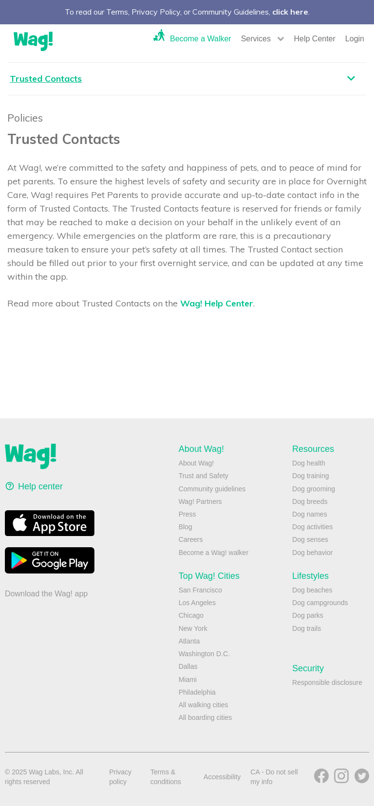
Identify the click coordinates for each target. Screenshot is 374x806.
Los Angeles (197, 603)
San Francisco (200, 590)
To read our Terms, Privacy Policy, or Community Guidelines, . (187, 12)
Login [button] (354, 39)
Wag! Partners (200, 501)
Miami (188, 679)
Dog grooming (313, 489)
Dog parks (307, 615)
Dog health (308, 463)
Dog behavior (312, 552)
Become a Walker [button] (200, 39)
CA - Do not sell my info (274, 777)
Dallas (188, 666)
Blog (185, 527)
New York (193, 628)
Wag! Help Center (216, 303)
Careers (191, 539)
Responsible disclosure (327, 682)
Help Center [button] (314, 39)
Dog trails (306, 628)
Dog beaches (312, 590)
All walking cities (203, 705)
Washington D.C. (204, 654)
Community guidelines (212, 489)
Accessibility (222, 777)
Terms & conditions (165, 777)
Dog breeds (309, 501)
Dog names (309, 514)
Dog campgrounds (320, 603)
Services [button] (256, 39)
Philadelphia (197, 692)
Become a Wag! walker (213, 552)
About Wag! (196, 463)
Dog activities (312, 527)
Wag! (33, 41)
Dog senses (310, 539)
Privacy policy (120, 777)
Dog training (310, 476)
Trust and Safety (203, 476)
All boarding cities (205, 717)
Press (187, 514)
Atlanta (189, 641)
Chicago (191, 615)
